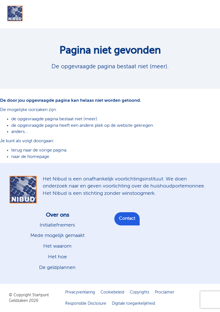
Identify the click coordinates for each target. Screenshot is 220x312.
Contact (127, 218)
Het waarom (57, 246)
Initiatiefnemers (57, 225)
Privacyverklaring (80, 292)
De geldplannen (57, 267)
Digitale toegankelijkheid (133, 304)
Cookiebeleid (112, 292)
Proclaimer (164, 292)
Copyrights (139, 292)
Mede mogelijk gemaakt (57, 235)
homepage (38, 157)
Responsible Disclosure (85, 304)
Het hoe (57, 256)
